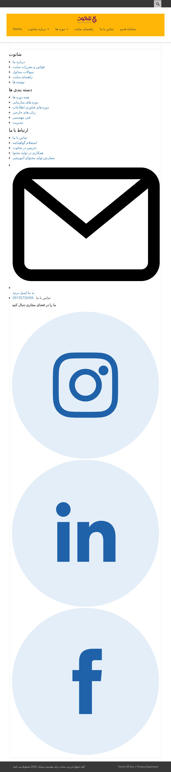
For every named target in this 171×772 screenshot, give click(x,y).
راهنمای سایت (22, 77)
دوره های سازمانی (25, 102)
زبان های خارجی (24, 112)
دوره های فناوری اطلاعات (31, 107)
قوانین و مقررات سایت (29, 66)
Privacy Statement (147, 766)
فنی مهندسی (22, 117)
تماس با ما (20, 137)
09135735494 (23, 297)
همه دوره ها (21, 97)
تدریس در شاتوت (24, 147)
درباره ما (19, 61)
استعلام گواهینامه (25, 142)
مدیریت (18, 122)
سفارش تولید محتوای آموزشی (34, 157)
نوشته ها (18, 82)
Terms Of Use (126, 766)
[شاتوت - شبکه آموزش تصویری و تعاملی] (87, 19)
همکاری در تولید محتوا (28, 152)
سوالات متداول (23, 72)
